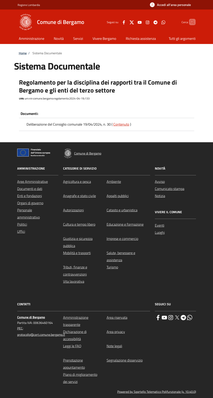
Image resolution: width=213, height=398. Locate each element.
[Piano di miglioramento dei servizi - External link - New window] (85, 378)
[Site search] (191, 22)
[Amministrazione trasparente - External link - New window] (85, 321)
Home (23, 53)
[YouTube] (133, 22)
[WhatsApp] (157, 22)
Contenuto (121, 124)
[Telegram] (149, 22)
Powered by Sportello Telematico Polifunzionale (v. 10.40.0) (156, 391)
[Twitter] (125, 22)
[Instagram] (141, 22)
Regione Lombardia (29, 5)
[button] (170, 5)
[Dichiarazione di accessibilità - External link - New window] (85, 335)
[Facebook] (117, 22)
